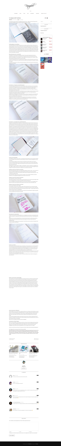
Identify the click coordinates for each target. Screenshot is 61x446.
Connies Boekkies (29, 332)
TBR (28, 13)
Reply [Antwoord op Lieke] (37, 395)
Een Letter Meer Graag (27, 330)
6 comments (21, 19)
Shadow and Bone (44, 47)
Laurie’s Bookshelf (21, 330)
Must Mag (23, 333)
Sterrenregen (27, 333)
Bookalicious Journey (33, 331)
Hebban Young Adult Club (12, 333)
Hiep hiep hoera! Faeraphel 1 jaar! (23, 353)
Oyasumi (43, 41)
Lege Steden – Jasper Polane (33, 353)
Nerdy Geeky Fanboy (12, 330)
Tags (24, 13)
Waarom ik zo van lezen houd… (13, 353)
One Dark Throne (44, 38)
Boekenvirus (28, 331)
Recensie (16, 13)
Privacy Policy (44, 13)
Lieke (13, 395)
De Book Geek (14, 331)
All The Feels (17, 330)
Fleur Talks (25, 332)
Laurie (14, 375)
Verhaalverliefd (24, 331)
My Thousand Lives (19, 331)
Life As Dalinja (36, 332)
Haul (20, 13)
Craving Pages (16, 332)
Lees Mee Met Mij (21, 332)
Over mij (37, 13)
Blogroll (32, 13)
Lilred (33, 332)
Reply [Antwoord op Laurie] (37, 375)
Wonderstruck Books (32, 333)
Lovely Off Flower (19, 333)
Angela (18, 19)
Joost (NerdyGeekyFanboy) (16, 402)
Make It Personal (33, 330)
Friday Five (10, 19)
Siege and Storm (44, 44)
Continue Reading (21, 357)
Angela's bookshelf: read (46, 37)
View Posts (24, 368)
